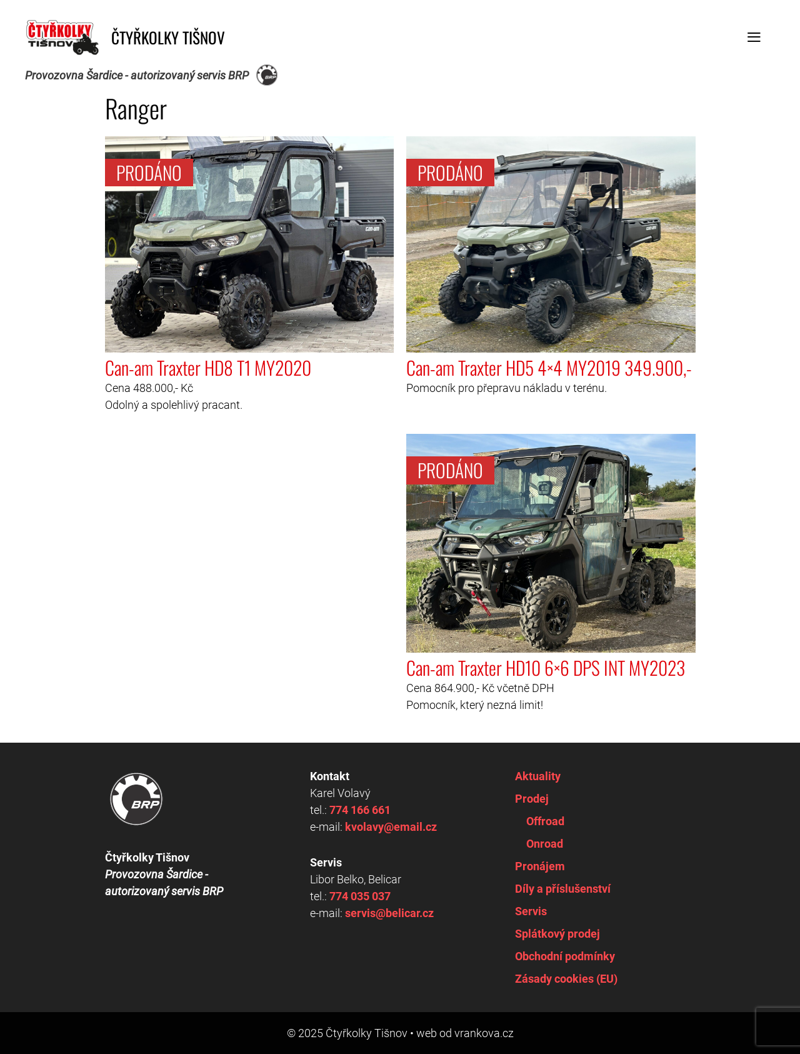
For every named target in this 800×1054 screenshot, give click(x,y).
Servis (531, 911)
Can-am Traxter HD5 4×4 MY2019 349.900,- (549, 367)
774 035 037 (360, 896)
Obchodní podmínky (565, 956)
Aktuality (538, 776)
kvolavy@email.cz (391, 826)
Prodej (532, 798)
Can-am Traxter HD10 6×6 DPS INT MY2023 (545, 667)
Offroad (545, 821)
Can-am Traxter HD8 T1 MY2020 (208, 367)
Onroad (544, 843)
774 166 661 (360, 809)
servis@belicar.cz (389, 913)
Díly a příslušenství (563, 888)
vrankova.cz (484, 1033)
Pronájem (540, 866)
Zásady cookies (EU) (566, 978)
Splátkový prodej (557, 933)
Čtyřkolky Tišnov (168, 37)
